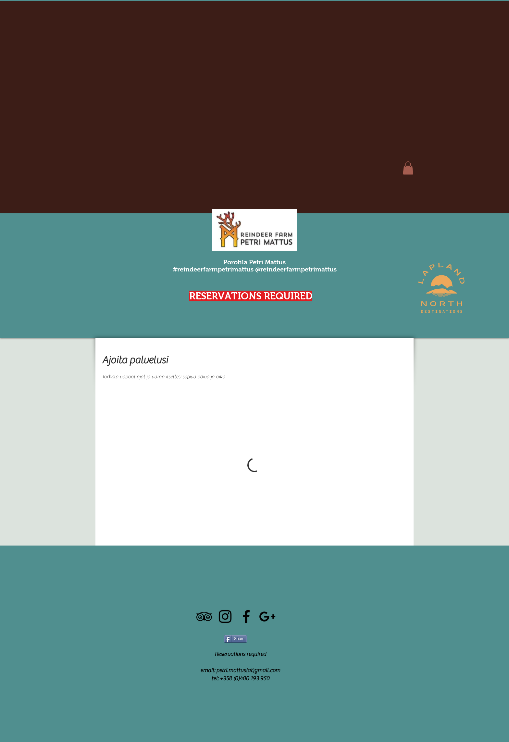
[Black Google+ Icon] (267, 616)
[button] (408, 168)
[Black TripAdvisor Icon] (204, 616)
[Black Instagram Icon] (225, 616)
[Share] (235, 639)
